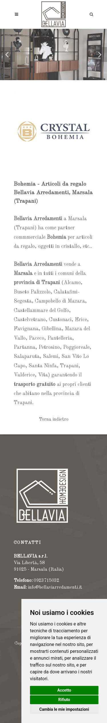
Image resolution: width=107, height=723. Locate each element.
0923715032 (46, 580)
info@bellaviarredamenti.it (55, 587)
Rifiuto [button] (64, 699)
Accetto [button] (64, 690)
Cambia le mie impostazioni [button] (64, 709)
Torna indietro (53, 419)
